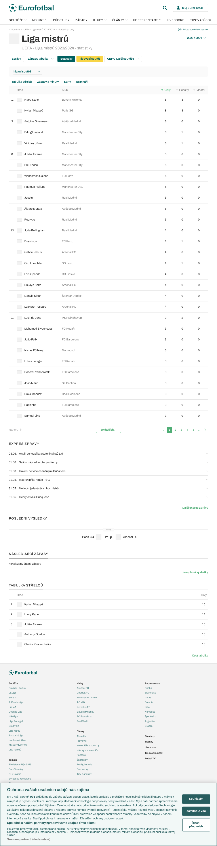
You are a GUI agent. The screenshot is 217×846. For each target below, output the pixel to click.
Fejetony (81, 755)
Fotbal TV (150, 758)
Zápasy (81, 20)
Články (80, 731)
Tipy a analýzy (84, 774)
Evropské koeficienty (20, 778)
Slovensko (150, 692)
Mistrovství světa (18, 745)
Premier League (17, 688)
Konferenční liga (17, 740)
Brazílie (148, 726)
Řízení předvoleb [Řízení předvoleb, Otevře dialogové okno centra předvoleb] (196, 825)
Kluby (100, 20)
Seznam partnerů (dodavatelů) (28, 839)
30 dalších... (108, 429)
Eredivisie (14, 726)
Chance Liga (15, 711)
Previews (82, 740)
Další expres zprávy (195, 507)
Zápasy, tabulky (40, 58)
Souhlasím (196, 798)
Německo (150, 711)
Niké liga (13, 716)
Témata (13, 759)
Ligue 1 (12, 707)
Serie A (13, 697)
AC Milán (81, 702)
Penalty (182, 90)
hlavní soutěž (26, 71)
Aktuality (81, 736)
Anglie (148, 697)
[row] (108, 99)
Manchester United (87, 697)
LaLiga (12, 692)
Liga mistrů (14, 730)
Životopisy (82, 759)
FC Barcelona (84, 716)
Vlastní (199, 90)
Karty (67, 81)
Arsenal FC (83, 688)
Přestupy (61, 20)
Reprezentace (147, 20)
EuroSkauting (16, 769)
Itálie (147, 707)
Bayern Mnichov (85, 711)
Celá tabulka (200, 655)
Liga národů (15, 749)
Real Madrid (83, 721)
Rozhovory (82, 769)
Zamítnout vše (196, 811)
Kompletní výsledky (195, 572)
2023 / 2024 (196, 37)
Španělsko (150, 716)
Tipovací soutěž (89, 58)
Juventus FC (83, 707)
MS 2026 (40, 20)
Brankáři (82, 81)
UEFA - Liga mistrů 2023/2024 (39, 29)
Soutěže (18, 20)
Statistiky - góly (66, 29)
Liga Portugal (16, 721)
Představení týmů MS (20, 764)
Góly (166, 90)
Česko (148, 688)
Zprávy (16, 58)
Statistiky (66, 58)
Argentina (150, 721)
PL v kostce (15, 774)
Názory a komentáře (87, 750)
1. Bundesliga (16, 702)
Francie (149, 702)
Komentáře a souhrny (88, 745)
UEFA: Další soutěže (123, 58)
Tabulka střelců (22, 81)
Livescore (176, 20)
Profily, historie (84, 764)
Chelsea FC (83, 692)
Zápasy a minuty (48, 81)
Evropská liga (16, 735)
